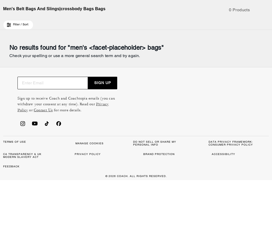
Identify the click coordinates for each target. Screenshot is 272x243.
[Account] (257, 23)
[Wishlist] (249, 23)
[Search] (220, 23)
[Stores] (41, 23)
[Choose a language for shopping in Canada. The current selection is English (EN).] (16, 23)
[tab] (111, 6)
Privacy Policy (209, 141)
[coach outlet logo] (135, 23)
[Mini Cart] (266, 23)
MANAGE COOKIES (106, 210)
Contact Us (236, 141)
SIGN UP (248, 114)
